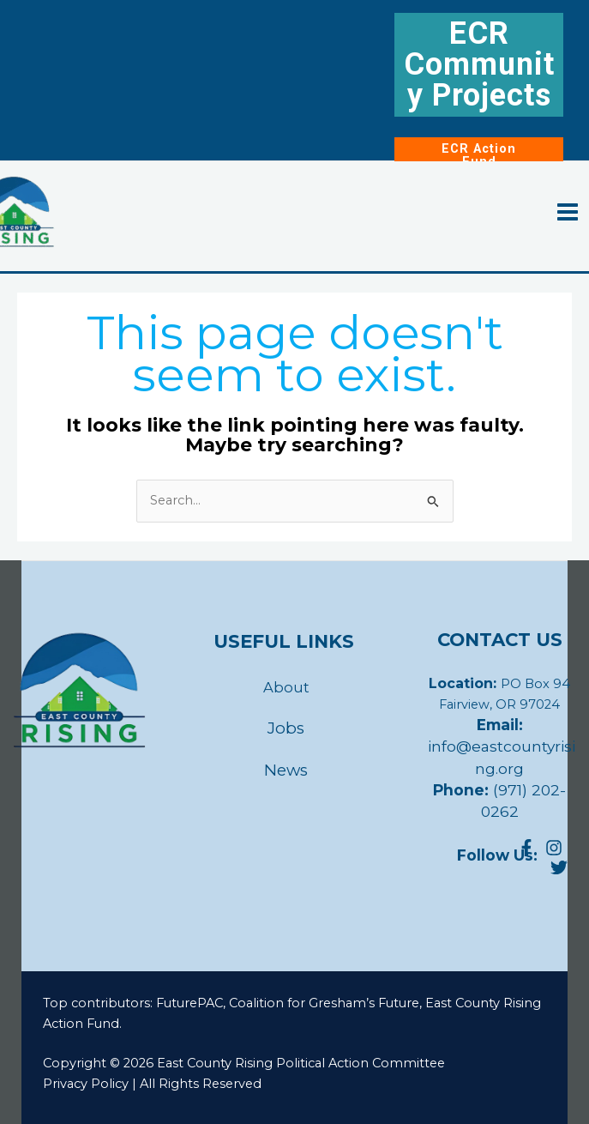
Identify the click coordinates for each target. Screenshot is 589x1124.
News (286, 770)
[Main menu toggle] (567, 211)
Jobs (285, 728)
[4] (559, 867)
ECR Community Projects (479, 64)
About (286, 687)
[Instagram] (553, 847)
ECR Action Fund (479, 155)
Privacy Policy (86, 1083)
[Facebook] (526, 847)
